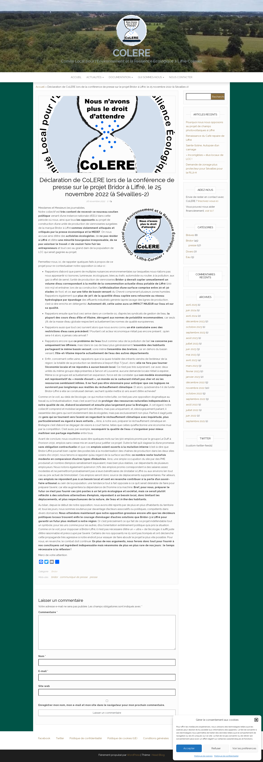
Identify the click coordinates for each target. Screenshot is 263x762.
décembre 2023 (195, 321)
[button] (256, 720)
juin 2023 (191, 349)
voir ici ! (209, 210)
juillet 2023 (192, 343)
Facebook (44, 738)
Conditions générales (156, 738)
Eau (188, 257)
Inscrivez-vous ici (208, 201)
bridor (54, 577)
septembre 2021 (195, 421)
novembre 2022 (195, 387)
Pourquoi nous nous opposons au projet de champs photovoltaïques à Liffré (204, 126)
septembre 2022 (195, 399)
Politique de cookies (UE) (122, 738)
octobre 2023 (194, 327)
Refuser (216, 748)
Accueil (76, 77)
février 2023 (193, 371)
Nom (42, 656)
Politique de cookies (203, 756)
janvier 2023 (193, 376)
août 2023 (192, 338)
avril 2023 (191, 360)
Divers (189, 251)
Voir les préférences (244, 748)
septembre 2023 (195, 332)
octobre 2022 (194, 393)
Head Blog (158, 754)
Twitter (60, 738)
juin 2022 (191, 415)
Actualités (95, 77)
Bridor (54, 571)
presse (93, 577)
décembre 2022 (195, 382)
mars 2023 (192, 365)
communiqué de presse (74, 577)
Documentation (121, 77)
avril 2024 (191, 315)
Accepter (189, 748)
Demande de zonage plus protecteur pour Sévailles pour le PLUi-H (204, 168)
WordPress (133, 754)
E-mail (43, 671)
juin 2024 (191, 310)
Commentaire (48, 612)
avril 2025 (191, 304)
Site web (44, 686)
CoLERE (131, 53)
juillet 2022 (192, 410)
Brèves (190, 235)
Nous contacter (180, 77)
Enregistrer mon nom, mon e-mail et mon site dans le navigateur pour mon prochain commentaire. (101, 705)
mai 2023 (191, 354)
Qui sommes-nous (151, 77)
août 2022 (192, 404)
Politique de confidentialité (226, 756)
